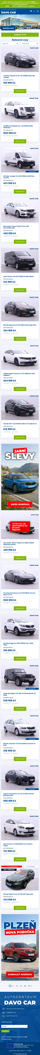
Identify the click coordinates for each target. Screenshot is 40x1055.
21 (16, 986)
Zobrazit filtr (20, 35)
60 (25, 986)
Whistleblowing (6, 1039)
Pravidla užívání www (21, 1054)
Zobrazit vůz (20, 91)
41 (20, 986)
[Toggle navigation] (38, 11)
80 (29, 986)
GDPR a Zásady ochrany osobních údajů (14, 1037)
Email (4, 1026)
